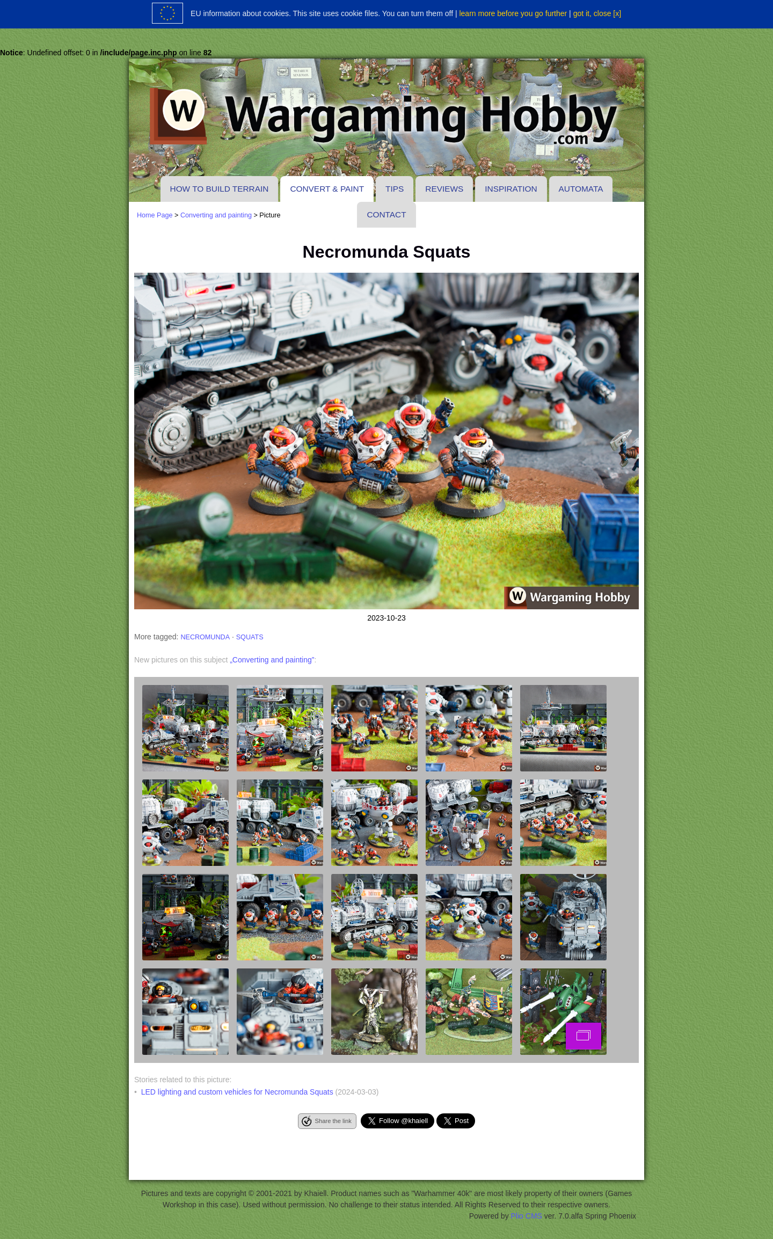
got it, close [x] (597, 13)
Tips (394, 188)
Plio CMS (526, 1216)
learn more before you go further (513, 13)
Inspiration (511, 188)
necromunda (205, 637)
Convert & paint (327, 188)
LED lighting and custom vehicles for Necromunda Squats (237, 1092)
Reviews (444, 188)
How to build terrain (219, 188)
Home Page (155, 215)
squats (250, 637)
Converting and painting (216, 215)
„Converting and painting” (272, 659)
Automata (581, 188)
